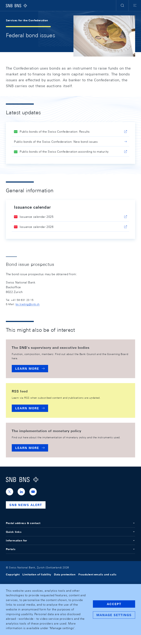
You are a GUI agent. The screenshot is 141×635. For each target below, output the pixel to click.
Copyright (12, 574)
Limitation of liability (36, 574)
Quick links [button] (70, 532)
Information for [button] (70, 540)
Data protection (64, 574)
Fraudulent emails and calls (97, 574)
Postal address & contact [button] (70, 523)
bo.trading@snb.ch (28, 304)
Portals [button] (70, 549)
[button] (122, 5)
